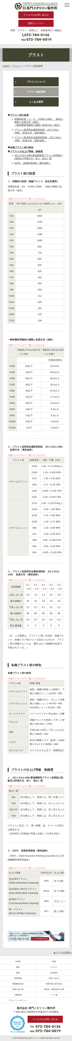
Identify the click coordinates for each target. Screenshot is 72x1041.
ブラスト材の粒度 (19, 115)
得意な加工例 (17, 989)
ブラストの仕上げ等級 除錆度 (26, 151)
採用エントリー (36, 23)
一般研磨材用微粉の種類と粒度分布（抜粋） (37, 125)
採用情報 (18, 978)
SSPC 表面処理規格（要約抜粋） (32, 163)
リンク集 (54, 995)
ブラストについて (36, 81)
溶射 (18, 967)
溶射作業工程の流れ (54, 984)
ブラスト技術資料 (36, 91)
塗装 (18, 973)
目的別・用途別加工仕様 (54, 989)
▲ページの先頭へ (62, 952)
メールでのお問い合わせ (36, 15)
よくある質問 (36, 101)
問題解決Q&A (18, 984)
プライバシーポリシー (18, 1000)
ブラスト (54, 967)
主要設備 (18, 995)
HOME (18, 961)
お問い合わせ (53, 978)
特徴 (54, 961)
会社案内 (54, 973)
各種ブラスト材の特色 (21, 147)
